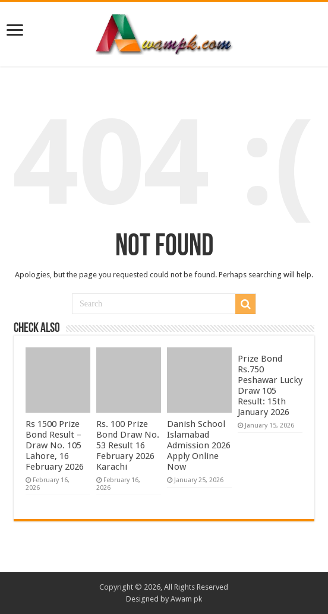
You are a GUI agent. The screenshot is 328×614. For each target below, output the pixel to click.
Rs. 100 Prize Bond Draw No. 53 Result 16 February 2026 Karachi (127, 445)
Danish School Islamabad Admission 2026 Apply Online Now (199, 445)
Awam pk (186, 598)
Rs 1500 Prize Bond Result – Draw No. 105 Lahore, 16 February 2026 (55, 445)
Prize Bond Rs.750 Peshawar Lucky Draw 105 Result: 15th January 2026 (270, 385)
